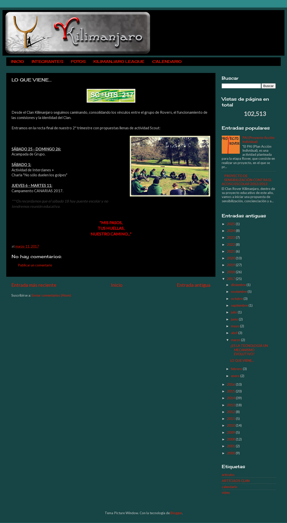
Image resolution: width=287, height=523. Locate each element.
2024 (231, 231)
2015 (231, 391)
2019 (231, 265)
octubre (237, 299)
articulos (228, 475)
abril (234, 333)
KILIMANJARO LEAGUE (118, 61)
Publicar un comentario (35, 265)
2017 (231, 279)
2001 (231, 446)
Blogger (176, 513)
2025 (231, 224)
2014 (231, 398)
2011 (231, 419)
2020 (231, 258)
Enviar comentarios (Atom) (51, 295)
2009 (231, 432)
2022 (231, 245)
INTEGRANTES (47, 61)
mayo (235, 326)
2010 (231, 425)
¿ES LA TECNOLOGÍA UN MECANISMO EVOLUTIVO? (249, 350)
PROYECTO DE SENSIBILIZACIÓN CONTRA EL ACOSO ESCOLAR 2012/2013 (247, 180)
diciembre (239, 285)
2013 (231, 405)
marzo (236, 340)
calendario (229, 487)
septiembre (240, 305)
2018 (231, 272)
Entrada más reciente (33, 285)
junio (235, 319)
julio (234, 312)
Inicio (117, 285)
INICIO (17, 61)
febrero (237, 369)
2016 (231, 384)
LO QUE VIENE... (242, 360)
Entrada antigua (193, 285)
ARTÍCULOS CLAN (236, 481)
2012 (231, 412)
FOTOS (78, 61)
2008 (231, 439)
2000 (231, 453)
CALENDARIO (167, 61)
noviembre (239, 292)
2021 (231, 251)
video (226, 493)
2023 (231, 237)
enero (235, 376)
